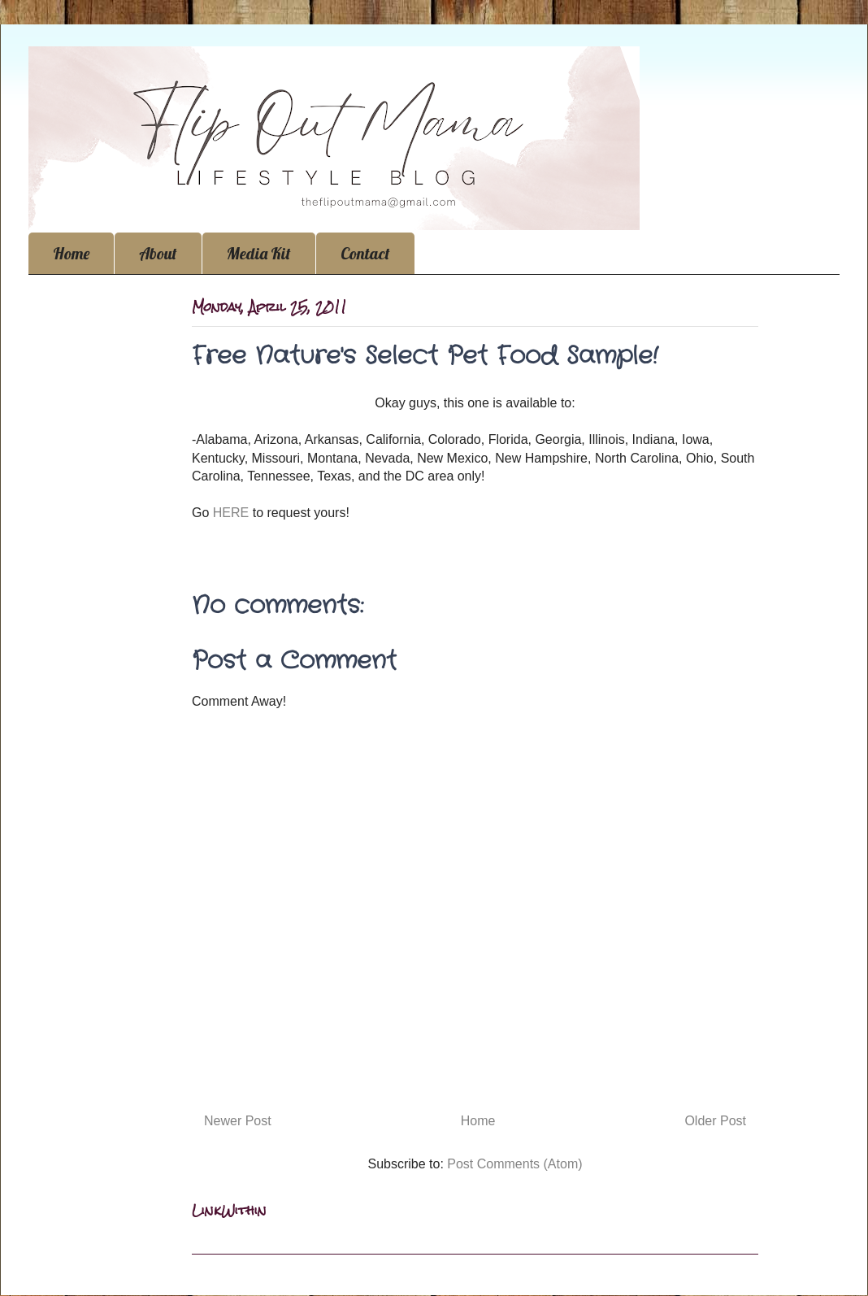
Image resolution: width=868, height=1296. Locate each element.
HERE (233, 513)
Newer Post (237, 1121)
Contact (365, 253)
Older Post (715, 1121)
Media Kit (259, 253)
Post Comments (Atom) (514, 1164)
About (158, 253)
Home (71, 253)
